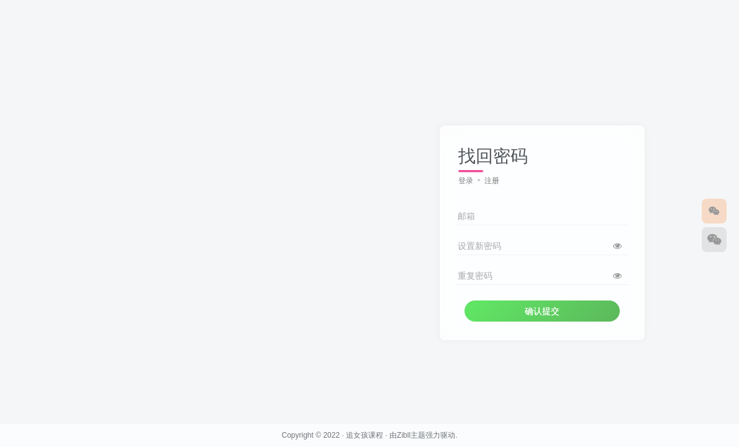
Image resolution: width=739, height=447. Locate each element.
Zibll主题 (411, 435)
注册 (491, 180)
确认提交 (542, 311)
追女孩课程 (364, 435)
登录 (465, 180)
